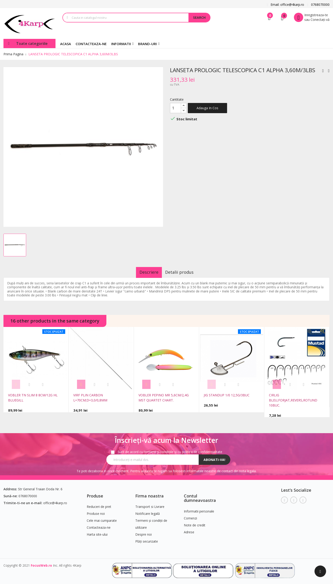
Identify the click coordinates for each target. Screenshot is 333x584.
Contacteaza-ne (99, 525)
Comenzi (190, 516)
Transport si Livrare (149, 504)
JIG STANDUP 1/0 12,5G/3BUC (227, 395)
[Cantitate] (175, 108)
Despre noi (143, 532)
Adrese (189, 530)
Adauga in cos (207, 108)
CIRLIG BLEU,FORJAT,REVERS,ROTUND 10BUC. (293, 400)
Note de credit (194, 523)
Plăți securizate (146, 539)
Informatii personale (199, 509)
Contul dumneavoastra (200, 496)
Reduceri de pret (99, 504)
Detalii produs (183, 272)
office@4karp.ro (55, 500)
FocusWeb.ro (41, 563)
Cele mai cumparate (102, 518)
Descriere (145, 272)
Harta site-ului (97, 532)
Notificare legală (147, 511)
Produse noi (96, 511)
